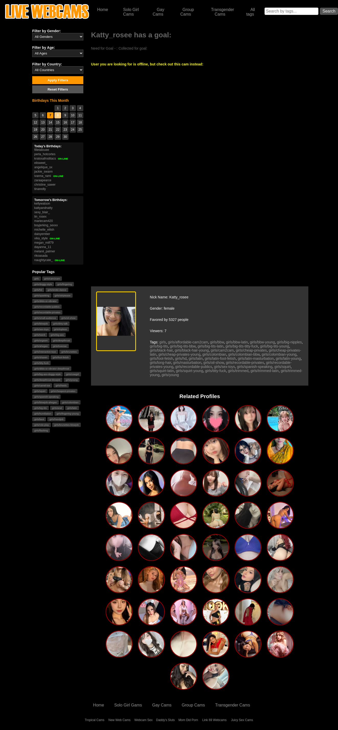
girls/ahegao (41, 346)
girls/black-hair (161, 350)
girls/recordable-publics (47, 306)
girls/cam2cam (52, 278)
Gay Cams (158, 11)
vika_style (47, 238)
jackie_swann (43, 171)
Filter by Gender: (46, 31)
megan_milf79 (43, 242)
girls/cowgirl (72, 374)
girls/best (39, 419)
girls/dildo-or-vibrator (45, 301)
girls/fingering (64, 284)
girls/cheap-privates (251, 350)
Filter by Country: (47, 64)
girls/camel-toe (42, 385)
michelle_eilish (44, 229)
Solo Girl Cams (131, 11)
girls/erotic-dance (57, 289)
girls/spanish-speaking (46, 396)
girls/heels (60, 385)
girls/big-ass (57, 334)
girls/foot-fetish (61, 357)
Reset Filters (58, 89)
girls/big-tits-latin (210, 346)
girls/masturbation (187, 363)
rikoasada (41, 255)
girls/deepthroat (61, 340)
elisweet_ (40, 163)
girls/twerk (39, 334)
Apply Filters (58, 80)
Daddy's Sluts (165, 720)
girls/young (71, 379)
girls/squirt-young (189, 371)
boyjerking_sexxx (46, 225)
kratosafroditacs (51, 158)
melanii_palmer (44, 251)
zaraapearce (42, 180)
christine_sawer (44, 184)
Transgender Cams (222, 11)
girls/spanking (41, 295)
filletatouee (41, 150)
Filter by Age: (43, 48)
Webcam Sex (143, 720)
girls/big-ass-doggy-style (47, 374)
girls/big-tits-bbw (183, 346)
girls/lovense (59, 346)
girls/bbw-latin (237, 342)
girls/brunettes (69, 351)
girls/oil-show (68, 318)
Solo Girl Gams (128, 705)
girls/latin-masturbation (256, 358)
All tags (250, 11)
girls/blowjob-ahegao (45, 402)
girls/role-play (41, 424)
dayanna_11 (42, 247)
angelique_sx (43, 167)
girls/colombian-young (279, 354)
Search (328, 11)
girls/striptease (63, 295)
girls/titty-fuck (41, 363)
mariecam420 (43, 221)
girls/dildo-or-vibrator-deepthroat (51, 368)
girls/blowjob (41, 323)
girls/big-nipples (289, 342)
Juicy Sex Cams (242, 720)
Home (102, 9)
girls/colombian (70, 402)
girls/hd (38, 289)
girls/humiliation (42, 413)
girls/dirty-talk (60, 323)
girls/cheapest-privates (63, 391)
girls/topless (60, 329)
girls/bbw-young (262, 342)
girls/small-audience (45, 318)
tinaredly (40, 189)
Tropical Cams (94, 720)
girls (36, 278)
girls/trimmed (238, 371)
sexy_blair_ (42, 212)
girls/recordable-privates (47, 312)
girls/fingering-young (67, 413)
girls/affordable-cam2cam (188, 342)
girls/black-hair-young (192, 350)
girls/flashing (41, 430)
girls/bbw (217, 342)
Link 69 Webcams (214, 720)
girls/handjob (56, 419)
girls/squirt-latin (162, 371)
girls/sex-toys (41, 329)
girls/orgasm (41, 340)
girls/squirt (40, 391)
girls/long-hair (160, 363)
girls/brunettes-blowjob (66, 424)
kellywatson (42, 203)
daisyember (42, 234)
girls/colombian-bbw (244, 354)
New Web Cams (119, 720)
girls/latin (72, 408)
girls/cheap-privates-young (179, 354)
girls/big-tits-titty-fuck (242, 346)
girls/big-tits (40, 408)
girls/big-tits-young (274, 346)
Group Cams (187, 11)
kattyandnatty (43, 208)
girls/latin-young (288, 358)
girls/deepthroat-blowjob (47, 379)
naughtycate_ (49, 260)
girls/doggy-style (43, 284)
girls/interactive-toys (45, 351)
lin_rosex (40, 216)
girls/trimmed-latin (265, 371)
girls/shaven (40, 357)
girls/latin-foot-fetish (220, 358)
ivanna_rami (48, 176)
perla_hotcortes (44, 154)
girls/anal (57, 408)
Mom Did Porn (188, 720)
